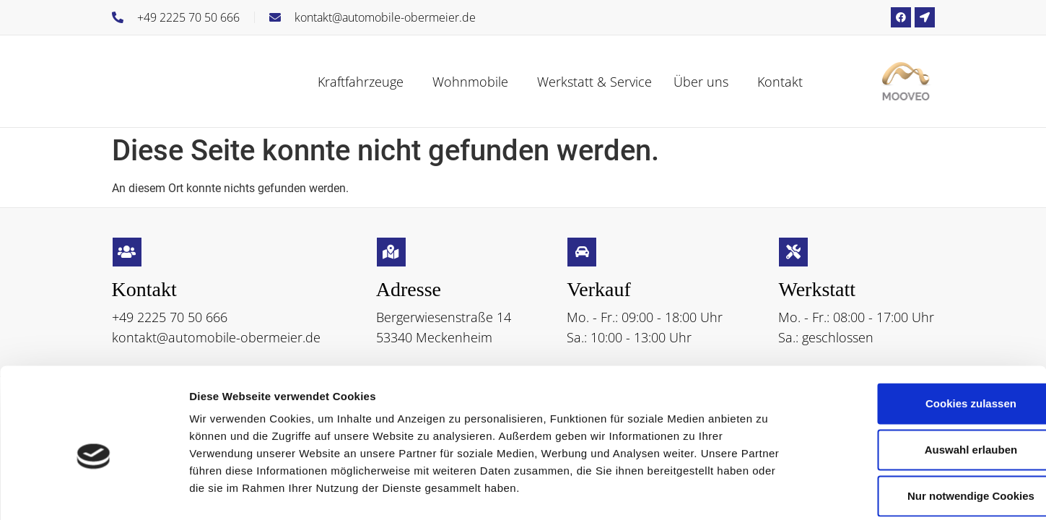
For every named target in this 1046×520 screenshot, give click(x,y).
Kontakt (780, 81)
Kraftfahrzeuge (361, 81)
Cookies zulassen (925, 332)
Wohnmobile (470, 81)
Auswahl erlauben (925, 379)
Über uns (701, 81)
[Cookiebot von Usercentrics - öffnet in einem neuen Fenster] (93, 492)
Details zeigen (767, 491)
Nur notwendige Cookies (925, 425)
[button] (364, 81)
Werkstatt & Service (594, 81)
